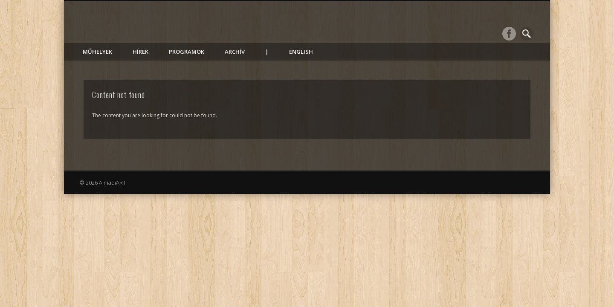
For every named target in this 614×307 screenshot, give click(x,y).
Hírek (140, 51)
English (301, 51)
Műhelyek (97, 51)
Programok (186, 51)
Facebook (509, 34)
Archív (235, 51)
